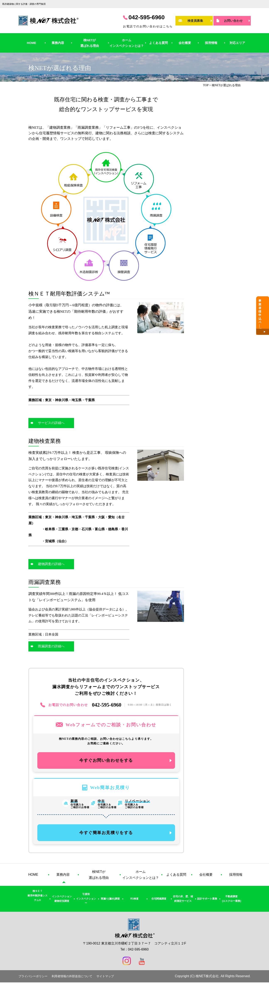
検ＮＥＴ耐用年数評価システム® (37, 898)
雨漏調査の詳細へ (51, 646)
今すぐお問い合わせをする (105, 761)
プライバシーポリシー (32, 979)
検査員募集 (195, 20)
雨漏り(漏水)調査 (110, 901)
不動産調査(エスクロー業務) (231, 901)
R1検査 (134, 901)
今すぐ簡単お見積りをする (106, 834)
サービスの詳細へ (51, 423)
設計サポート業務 (207, 901)
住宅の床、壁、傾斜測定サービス (183, 901)
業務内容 (58, 43)
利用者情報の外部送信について (72, 979)
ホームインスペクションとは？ (127, 42)
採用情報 (211, 43)
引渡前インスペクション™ (86, 901)
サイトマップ (105, 979)
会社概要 (185, 43)
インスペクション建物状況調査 (62, 901)
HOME (31, 43)
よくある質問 (158, 43)
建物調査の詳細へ (51, 564)
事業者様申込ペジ (264, 319)
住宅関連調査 (158, 901)
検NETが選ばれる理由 (89, 42)
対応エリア (237, 43)
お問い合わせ (233, 20)
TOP (205, 85)
